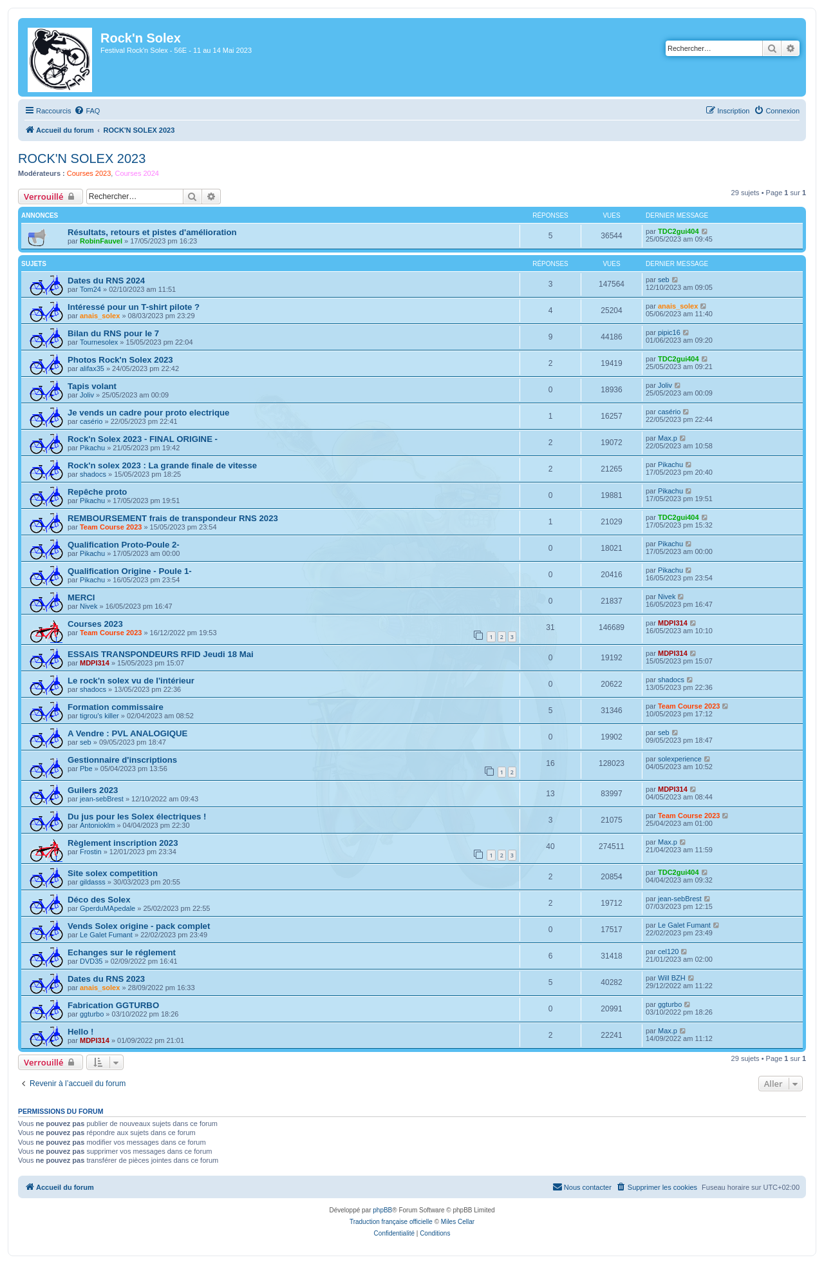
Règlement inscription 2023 (123, 843)
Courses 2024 (137, 173)
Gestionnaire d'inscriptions (122, 760)
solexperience (680, 759)
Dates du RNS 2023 (106, 979)
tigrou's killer (99, 716)
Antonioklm (97, 825)
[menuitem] (87, 111)
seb (664, 279)
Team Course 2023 (111, 527)
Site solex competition (113, 873)
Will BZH (672, 978)
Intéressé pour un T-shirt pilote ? (134, 307)
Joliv (87, 395)
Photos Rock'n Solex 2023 (120, 360)
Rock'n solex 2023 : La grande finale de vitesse (162, 465)
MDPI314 (673, 623)
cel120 (668, 951)
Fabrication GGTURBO (113, 1005)
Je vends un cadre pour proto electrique (148, 412)
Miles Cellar (457, 1221)
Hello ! (80, 1032)
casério (91, 421)
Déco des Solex (99, 899)
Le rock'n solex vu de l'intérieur (131, 680)
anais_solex (100, 316)
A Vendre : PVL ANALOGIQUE (127, 733)
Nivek (89, 606)
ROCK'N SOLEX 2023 (81, 158)
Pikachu (92, 448)
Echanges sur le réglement (122, 952)
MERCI (81, 597)
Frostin (91, 851)
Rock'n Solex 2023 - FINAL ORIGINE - (143, 439)
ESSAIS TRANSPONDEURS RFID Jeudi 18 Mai (161, 654)
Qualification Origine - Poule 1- (130, 571)
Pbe (86, 768)
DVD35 (91, 961)
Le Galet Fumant (106, 935)
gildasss (93, 882)
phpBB (382, 1210)
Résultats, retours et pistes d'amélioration (152, 232)
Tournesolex (99, 342)
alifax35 (92, 368)
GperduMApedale (107, 908)
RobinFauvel (101, 241)
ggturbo (92, 1014)
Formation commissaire (116, 707)
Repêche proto (97, 492)
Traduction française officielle (391, 1221)
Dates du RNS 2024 (106, 280)
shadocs (93, 474)
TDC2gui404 (678, 231)
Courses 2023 (89, 173)
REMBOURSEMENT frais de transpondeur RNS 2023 (173, 518)
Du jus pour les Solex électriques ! (137, 816)
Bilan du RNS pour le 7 (113, 333)
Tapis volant (92, 386)
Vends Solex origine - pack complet (139, 926)
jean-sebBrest (102, 799)
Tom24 (90, 289)
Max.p (667, 438)
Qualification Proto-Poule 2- (124, 544)
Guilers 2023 (93, 790)
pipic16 (669, 332)
